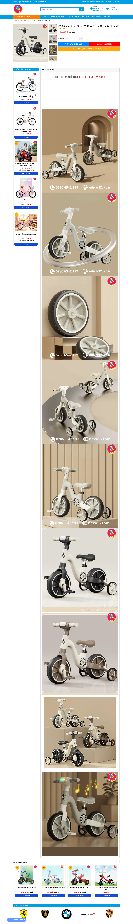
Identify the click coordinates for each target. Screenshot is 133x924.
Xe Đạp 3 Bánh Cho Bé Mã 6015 (79, 887)
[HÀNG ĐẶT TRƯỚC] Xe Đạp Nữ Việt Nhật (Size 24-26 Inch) (26, 96)
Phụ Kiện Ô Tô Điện (58, 16)
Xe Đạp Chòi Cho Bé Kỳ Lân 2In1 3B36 (53, 887)
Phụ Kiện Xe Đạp (73, 16)
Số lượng (61, 38)
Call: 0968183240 (104, 44)
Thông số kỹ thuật (48, 70)
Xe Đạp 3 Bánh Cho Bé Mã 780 (27, 887)
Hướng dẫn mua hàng (40, 1)
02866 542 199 (98, 8)
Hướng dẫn (96, 16)
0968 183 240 (97, 10)
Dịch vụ (85, 16)
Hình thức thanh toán (26, 1)
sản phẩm (113, 9)
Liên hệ (106, 16)
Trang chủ (44, 16)
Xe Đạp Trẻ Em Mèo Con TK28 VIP (26, 234)
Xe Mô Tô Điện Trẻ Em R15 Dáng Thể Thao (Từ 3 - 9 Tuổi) (26, 164)
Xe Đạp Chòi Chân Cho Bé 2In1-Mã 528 (106, 888)
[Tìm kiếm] (81, 9)
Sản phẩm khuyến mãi (23, 69)
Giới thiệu (16, 1)
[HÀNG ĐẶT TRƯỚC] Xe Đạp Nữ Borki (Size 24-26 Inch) (26, 130)
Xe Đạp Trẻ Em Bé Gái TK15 (26, 200)
